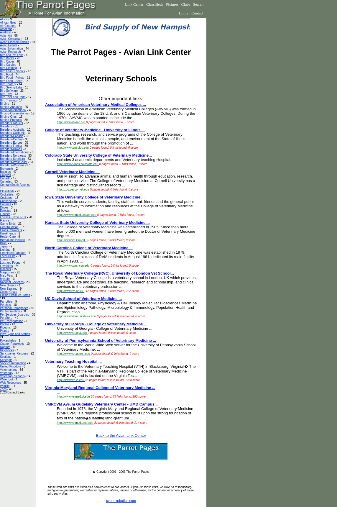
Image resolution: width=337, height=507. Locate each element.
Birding (4, 103)
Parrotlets (6, 301)
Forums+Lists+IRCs (13, 217)
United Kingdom (10, 366)
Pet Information (10, 311)
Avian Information (11, 48)
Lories (4, 259)
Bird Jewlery (8, 84)
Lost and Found (10, 262)
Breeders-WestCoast (13, 162)
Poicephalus (8, 340)
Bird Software (9, 90)
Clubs (185, 4)
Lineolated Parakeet (13, 253)
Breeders (6, 126)
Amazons (6, 29)
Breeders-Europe (11, 142)
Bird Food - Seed (11, 81)
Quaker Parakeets (12, 343)
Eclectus (5, 210)
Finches (5, 214)
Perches (5, 304)
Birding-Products (11, 120)
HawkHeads (8, 233)
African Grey (8, 22)
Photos (4, 324)
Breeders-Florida (11, 145)
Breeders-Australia (12, 129)
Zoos (3, 389)
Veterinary (6, 373)
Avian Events (8, 45)
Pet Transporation (11, 321)
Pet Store (6, 317)
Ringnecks (7, 350)
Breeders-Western (12, 165)
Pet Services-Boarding (14, 314)
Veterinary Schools (12, 376)
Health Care (8, 236)
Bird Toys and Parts (13, 97)
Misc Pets (6, 275)
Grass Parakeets (11, 230)
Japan (4, 246)
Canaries (6, 181)
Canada (5, 178)
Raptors (5, 347)
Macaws (5, 269)
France (4, 220)
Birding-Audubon (11, 107)
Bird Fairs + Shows (12, 71)
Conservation (8, 201)
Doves (4, 207)
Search (198, 4)
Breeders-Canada (11, 136)
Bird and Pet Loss (11, 55)
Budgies (5, 171)
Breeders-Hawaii (11, 149)
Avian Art (6, 35)
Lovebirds (6, 266)
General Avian (9, 227)
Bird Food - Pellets (12, 77)
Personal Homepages (14, 308)
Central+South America (15, 184)
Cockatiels (7, 194)
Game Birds (8, 223)
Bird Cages (7, 61)
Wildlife (4, 386)
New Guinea (8, 285)
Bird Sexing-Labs (11, 87)
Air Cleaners (8, 25)
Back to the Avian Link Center (121, 435)
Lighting (5, 249)
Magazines (7, 272)
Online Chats (8, 291)
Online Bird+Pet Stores (15, 295)
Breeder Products (11, 123)
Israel (3, 243)
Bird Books (7, 58)
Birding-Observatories (14, 113)
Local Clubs (7, 256)
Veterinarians (8, 369)
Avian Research (10, 51)
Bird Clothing (8, 68)
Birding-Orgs (8, 116)
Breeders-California (12, 132)
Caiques (5, 175)
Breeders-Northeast (13, 155)
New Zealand (8, 288)
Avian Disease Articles (14, 42)
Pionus (4, 330)
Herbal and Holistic (12, 240)
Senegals (6, 360)
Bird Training (8, 100)
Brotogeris (7, 168)
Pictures (172, 4)
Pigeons (5, 327)
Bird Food (6, 74)
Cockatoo (6, 197)
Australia (5, 32)
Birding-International (13, 110)
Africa (4, 19)
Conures (5, 204)
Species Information (13, 363)
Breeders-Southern (12, 158)
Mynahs (5, 278)
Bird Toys (6, 94)
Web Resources (10, 382)
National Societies (12, 282)
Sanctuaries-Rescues (14, 353)
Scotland (5, 356)
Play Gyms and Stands (15, 334)
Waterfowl (6, 379)
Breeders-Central (11, 139)
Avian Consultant (11, 38)
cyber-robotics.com (121, 501)
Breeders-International (14, 152)
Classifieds (154, 4)
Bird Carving (8, 64)
